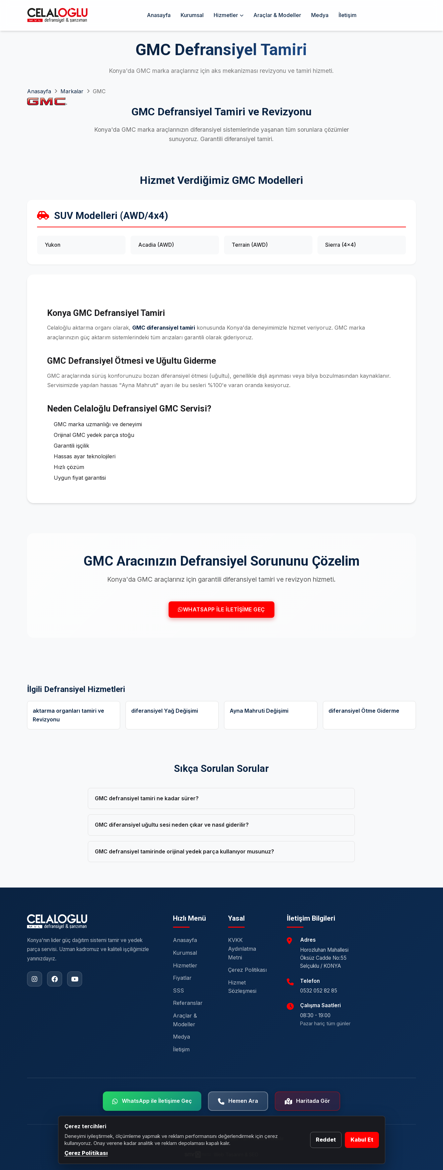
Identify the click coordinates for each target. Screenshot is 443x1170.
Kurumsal (192, 15)
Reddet (326, 1139)
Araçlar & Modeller (277, 15)
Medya (319, 15)
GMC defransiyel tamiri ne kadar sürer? (147, 798)
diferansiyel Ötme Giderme (363, 710)
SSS (178, 990)
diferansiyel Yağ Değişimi (164, 710)
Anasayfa (159, 15)
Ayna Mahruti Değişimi (259, 710)
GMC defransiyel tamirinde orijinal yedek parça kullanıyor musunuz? (184, 851)
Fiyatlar (182, 977)
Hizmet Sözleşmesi (242, 986)
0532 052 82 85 (318, 990)
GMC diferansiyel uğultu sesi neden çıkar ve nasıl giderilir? (172, 824)
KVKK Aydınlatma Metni (242, 948)
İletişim (348, 15)
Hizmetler (228, 15)
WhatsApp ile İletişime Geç (221, 609)
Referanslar (188, 1003)
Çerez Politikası (247, 969)
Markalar (71, 91)
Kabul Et (362, 1139)
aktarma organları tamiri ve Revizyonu (68, 715)
